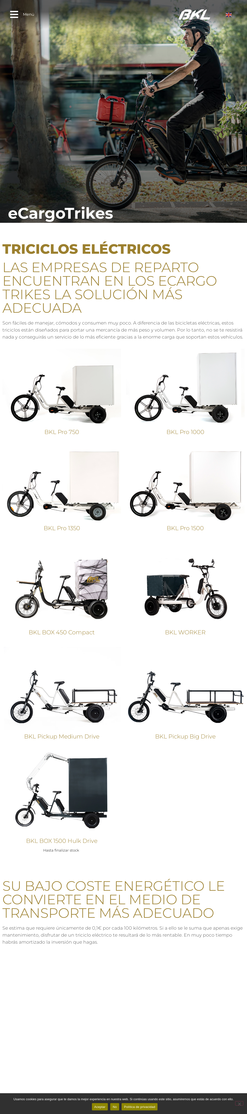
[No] (239, 1103)
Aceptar (100, 1107)
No (115, 1107)
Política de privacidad (139, 1107)
